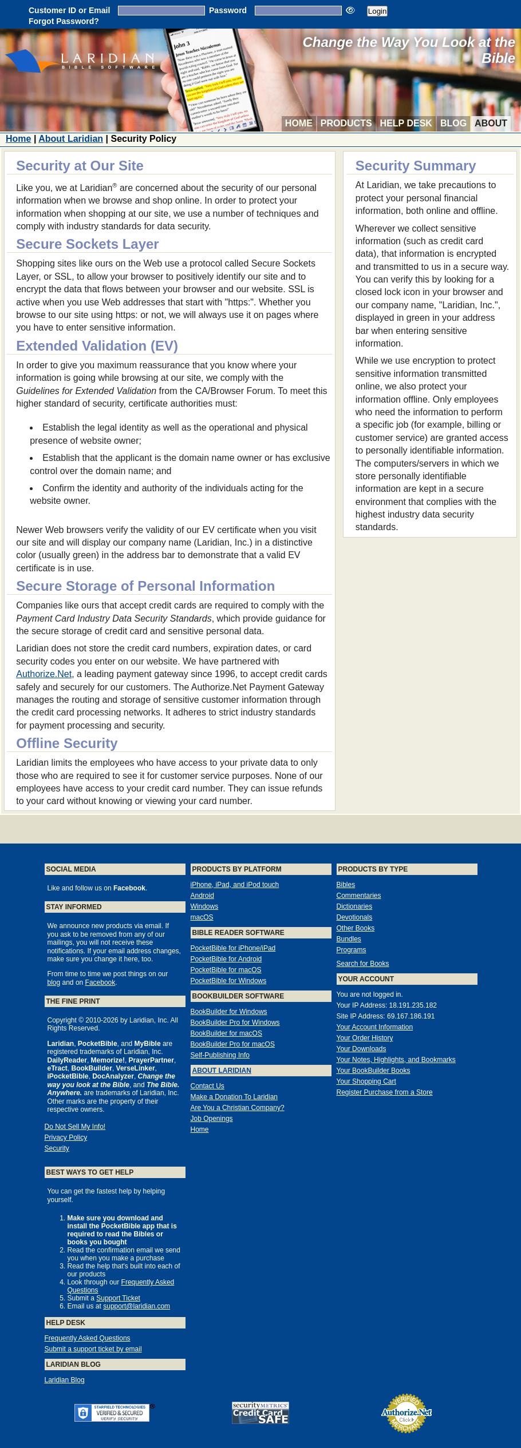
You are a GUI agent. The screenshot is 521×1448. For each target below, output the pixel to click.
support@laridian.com (136, 1306)
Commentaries (359, 896)
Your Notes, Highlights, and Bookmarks (396, 1060)
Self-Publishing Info (220, 1055)
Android (202, 896)
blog (54, 982)
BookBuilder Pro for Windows (235, 1023)
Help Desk (406, 123)
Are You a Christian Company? (238, 1108)
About (491, 123)
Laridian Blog (65, 1380)
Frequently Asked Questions (88, 1338)
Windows (205, 906)
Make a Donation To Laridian (234, 1097)
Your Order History (365, 1038)
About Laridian (70, 139)
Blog (453, 123)
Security (57, 1148)
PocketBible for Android (226, 959)
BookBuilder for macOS (226, 1033)
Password (228, 10)
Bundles (349, 939)
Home (299, 123)
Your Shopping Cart (366, 1081)
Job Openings (212, 1119)
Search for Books (363, 964)
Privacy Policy (66, 1137)
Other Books (356, 928)
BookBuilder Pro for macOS (233, 1044)
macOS (202, 917)
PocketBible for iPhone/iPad (233, 948)
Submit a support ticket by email (93, 1349)
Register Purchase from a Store (385, 1092)
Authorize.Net (44, 674)
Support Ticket (118, 1298)
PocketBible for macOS (226, 970)
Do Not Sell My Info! (75, 1127)
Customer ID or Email (69, 10)
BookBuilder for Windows (229, 1012)
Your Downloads (361, 1049)
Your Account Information (375, 1027)
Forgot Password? (64, 21)
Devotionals (355, 917)
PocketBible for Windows (229, 981)
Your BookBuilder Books (374, 1071)
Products (346, 123)
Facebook (100, 982)
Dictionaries (355, 906)
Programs (351, 950)
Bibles (346, 885)
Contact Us (207, 1086)
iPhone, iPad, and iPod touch (235, 885)
